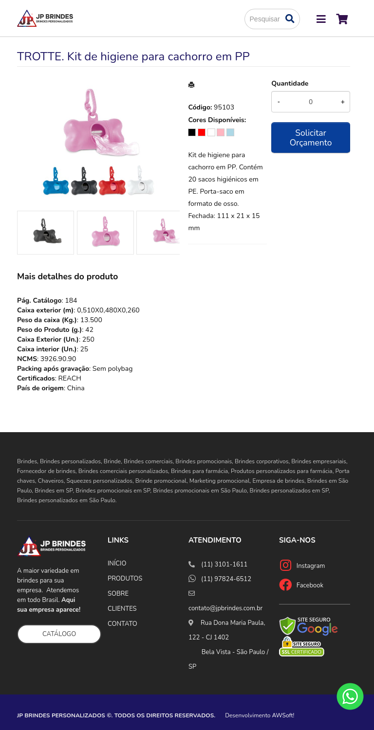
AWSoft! (283, 715)
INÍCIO (117, 563)
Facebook (310, 585)
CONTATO (122, 624)
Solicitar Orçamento (311, 137)
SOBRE (118, 593)
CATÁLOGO (59, 634)
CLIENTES (122, 608)
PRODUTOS (125, 578)
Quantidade (289, 83)
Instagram (311, 566)
